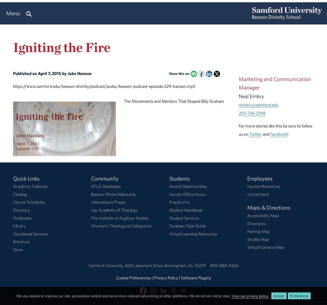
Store (18, 249)
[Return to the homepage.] (287, 17)
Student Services (184, 218)
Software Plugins (196, 278)
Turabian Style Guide (187, 226)
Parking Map (258, 231)
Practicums (179, 202)
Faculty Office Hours (187, 194)
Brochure (21, 241)
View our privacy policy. (250, 296)
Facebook (278, 134)
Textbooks (22, 218)
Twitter (255, 134)
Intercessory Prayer (108, 202)
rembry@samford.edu (258, 105)
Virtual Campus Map (265, 247)
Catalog (20, 194)
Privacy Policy (166, 278)
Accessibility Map (263, 215)
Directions (256, 223)
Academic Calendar (30, 186)
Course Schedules (29, 202)
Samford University (107, 265)
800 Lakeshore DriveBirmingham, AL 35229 (165, 265)
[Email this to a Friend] (194, 74)
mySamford (258, 194)
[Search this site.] (29, 13)
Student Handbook (186, 210)
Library (19, 226)
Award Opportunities (188, 186)
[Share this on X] (217, 74)
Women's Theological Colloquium (121, 226)
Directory (21, 210)
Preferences (299, 296)
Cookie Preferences (133, 278)
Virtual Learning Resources (193, 234)
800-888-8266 (224, 265)
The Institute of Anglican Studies (120, 218)
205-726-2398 (252, 113)
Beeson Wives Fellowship (113, 194)
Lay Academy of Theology (114, 210)
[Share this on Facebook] (201, 74)
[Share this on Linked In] (209, 74)
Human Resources (263, 186)
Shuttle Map (258, 239)
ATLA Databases (106, 186)
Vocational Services (30, 234)
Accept (279, 296)
